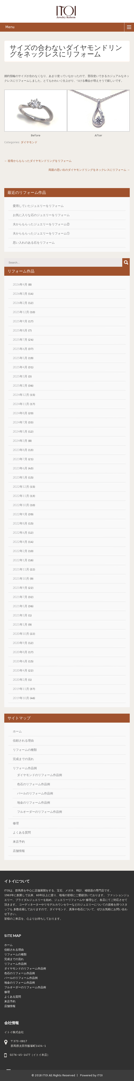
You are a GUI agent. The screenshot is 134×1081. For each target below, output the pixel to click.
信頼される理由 (23, 740)
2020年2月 (20, 679)
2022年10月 (21, 505)
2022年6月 (20, 532)
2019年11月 (21, 689)
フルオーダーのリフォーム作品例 (39, 811)
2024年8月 (20, 413)
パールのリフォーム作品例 (35, 793)
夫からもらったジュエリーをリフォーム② (41, 224)
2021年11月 (21, 569)
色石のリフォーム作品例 (33, 784)
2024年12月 (21, 394)
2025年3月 (20, 376)
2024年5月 (20, 431)
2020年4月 (20, 670)
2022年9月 (20, 514)
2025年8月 (20, 330)
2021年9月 (20, 587)
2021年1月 (20, 624)
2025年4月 (20, 367)
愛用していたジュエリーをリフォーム (38, 206)
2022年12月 (21, 486)
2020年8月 (20, 652)
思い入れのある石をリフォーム (34, 242)
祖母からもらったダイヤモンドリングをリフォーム (38, 160)
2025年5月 (20, 358)
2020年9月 (20, 643)
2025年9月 (20, 321)
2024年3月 (20, 440)
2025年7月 (20, 339)
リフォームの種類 (25, 749)
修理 (16, 823)
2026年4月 (20, 284)
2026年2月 (20, 303)
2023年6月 (20, 468)
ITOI (45, 1075)
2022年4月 (20, 541)
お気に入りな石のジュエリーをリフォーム (41, 215)
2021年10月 (21, 578)
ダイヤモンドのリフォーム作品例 (39, 775)
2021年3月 (20, 615)
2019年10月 (21, 698)
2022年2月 (20, 551)
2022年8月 (20, 523)
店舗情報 (19, 851)
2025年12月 (21, 312)
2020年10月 (21, 633)
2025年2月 (20, 385)
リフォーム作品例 (25, 768)
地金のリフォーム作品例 (33, 802)
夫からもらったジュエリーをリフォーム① (41, 233)
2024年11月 (21, 404)
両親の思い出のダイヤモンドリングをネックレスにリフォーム (89, 169)
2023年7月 (20, 459)
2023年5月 (20, 477)
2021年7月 (20, 597)
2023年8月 (20, 450)
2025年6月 (20, 349)
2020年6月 (20, 661)
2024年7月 (20, 422)
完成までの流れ (23, 759)
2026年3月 (20, 293)
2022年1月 (20, 560)
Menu (10, 27)
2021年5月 (20, 606)
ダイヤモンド (29, 142)
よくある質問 (22, 832)
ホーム (17, 731)
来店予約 (19, 841)
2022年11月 (21, 496)
